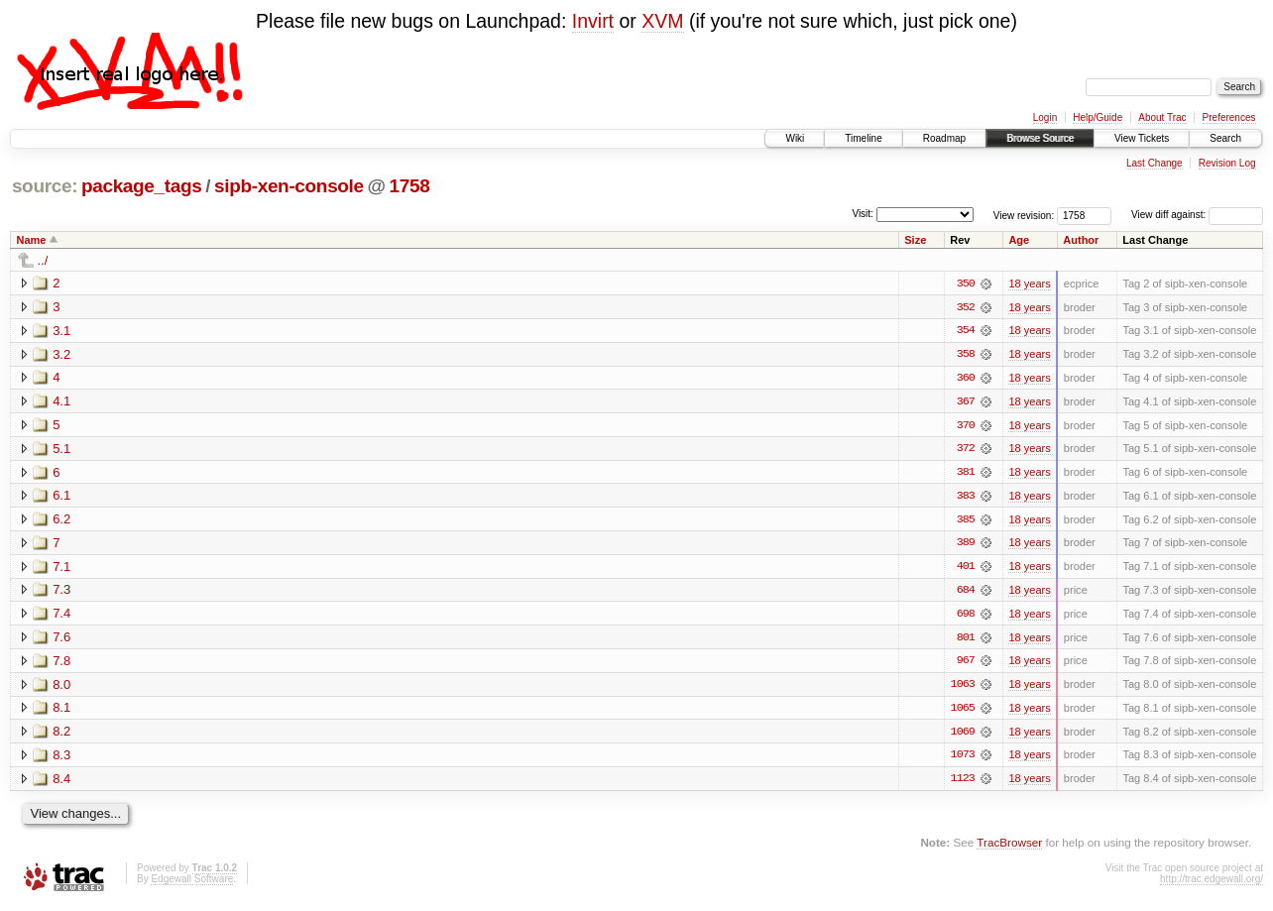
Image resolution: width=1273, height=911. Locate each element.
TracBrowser (1009, 847)
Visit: (862, 213)
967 (966, 664)
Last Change (1154, 163)
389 (966, 545)
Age (1018, 240)
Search (1225, 138)
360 (966, 379)
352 (966, 307)
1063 (963, 688)
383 (966, 498)
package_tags (141, 185)
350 (966, 283)
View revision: (1024, 214)
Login (1045, 117)
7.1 (61, 568)
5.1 (61, 449)
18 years (1029, 283)
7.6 (61, 639)
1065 (963, 712)
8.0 (61, 687)
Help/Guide (1097, 117)
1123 (963, 783)
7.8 (61, 663)
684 (966, 593)
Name (32, 240)
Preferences (1229, 117)
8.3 (61, 758)
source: (44, 185)
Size (915, 240)
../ (43, 260)
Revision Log (1227, 163)
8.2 (61, 735)
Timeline (863, 138)
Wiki (794, 138)
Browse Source (1040, 138)
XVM (662, 21)
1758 (410, 185)
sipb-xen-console (289, 185)
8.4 (61, 782)
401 (966, 569)
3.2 (61, 354)
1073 (963, 759)
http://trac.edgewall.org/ (1211, 883)
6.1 (61, 497)
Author (1081, 240)
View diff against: (1197, 214)
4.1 (61, 402)
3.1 (61, 330)
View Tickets (1141, 138)
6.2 (61, 520)
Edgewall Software (192, 883)
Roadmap (944, 138)
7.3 (61, 592)
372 (966, 450)
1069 (963, 735)
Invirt (593, 21)
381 (966, 474)
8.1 (61, 711)
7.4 (61, 616)
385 (966, 521)
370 (966, 426)
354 (966, 331)
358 (966, 355)
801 (966, 640)
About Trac (1162, 117)
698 (966, 617)
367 (966, 402)
